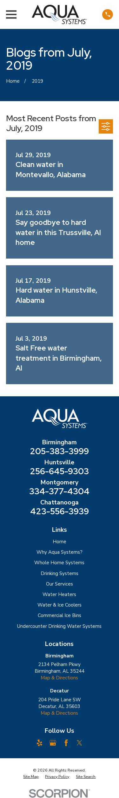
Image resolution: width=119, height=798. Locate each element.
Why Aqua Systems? (59, 552)
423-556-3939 (59, 511)
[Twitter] (79, 742)
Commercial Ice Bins (59, 615)
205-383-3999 (59, 451)
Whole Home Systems (59, 562)
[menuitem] (30, 777)
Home (59, 541)
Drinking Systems (59, 573)
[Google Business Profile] (53, 742)
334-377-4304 (59, 491)
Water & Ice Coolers (59, 605)
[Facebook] (66, 742)
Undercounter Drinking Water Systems (59, 626)
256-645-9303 (59, 471)
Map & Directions (59, 678)
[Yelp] (39, 742)
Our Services (59, 584)
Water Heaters (59, 594)
